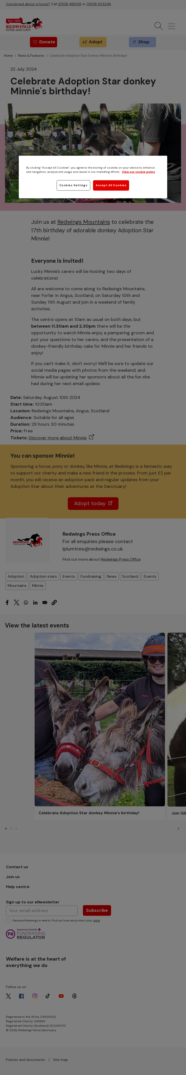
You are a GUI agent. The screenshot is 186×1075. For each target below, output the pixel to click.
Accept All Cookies (111, 185)
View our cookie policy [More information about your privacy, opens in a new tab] (138, 172)
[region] (93, 177)
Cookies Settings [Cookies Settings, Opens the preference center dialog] (73, 185)
